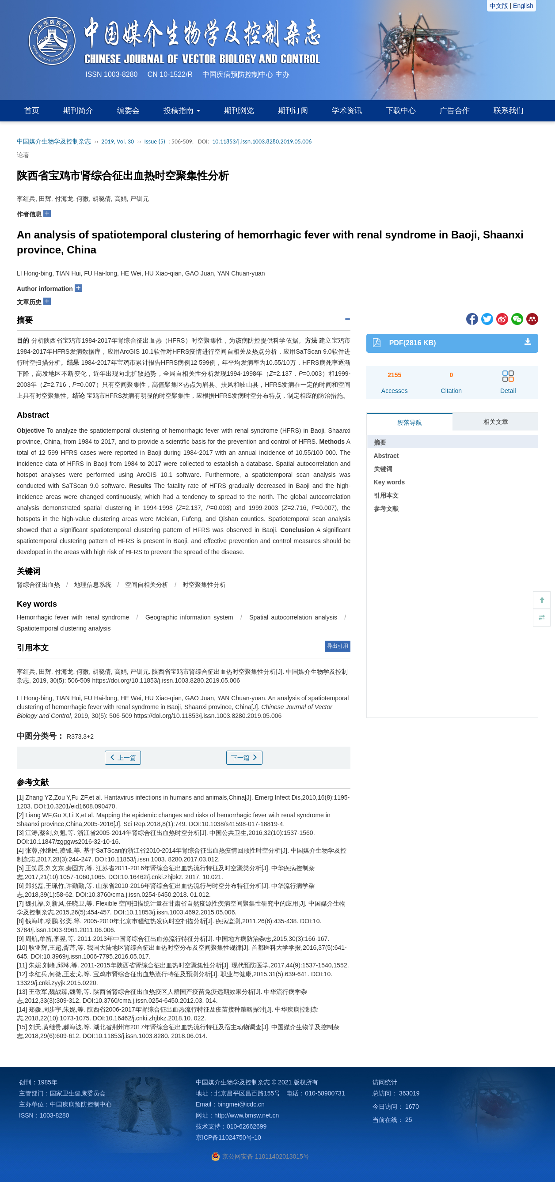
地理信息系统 (92, 584)
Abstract (386, 455)
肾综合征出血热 (38, 584)
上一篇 (123, 757)
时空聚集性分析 (204, 584)
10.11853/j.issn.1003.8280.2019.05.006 (262, 141)
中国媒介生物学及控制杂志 (54, 141)
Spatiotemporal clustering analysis (63, 628)
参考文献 (386, 508)
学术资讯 (347, 110)
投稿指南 (181, 110)
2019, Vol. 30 (117, 141)
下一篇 (244, 757)
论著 (23, 155)
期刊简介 (78, 110)
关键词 (383, 468)
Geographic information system (189, 617)
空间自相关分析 (146, 584)
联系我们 (509, 110)
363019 (409, 1093)
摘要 (380, 442)
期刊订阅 (293, 110)
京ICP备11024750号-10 (228, 1137)
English (523, 5)
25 (408, 1119)
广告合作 (455, 110)
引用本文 (386, 495)
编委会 (128, 110)
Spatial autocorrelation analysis (293, 617)
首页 (31, 110)
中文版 (499, 5)
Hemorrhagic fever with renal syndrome (73, 617)
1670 (412, 1106)
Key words (389, 482)
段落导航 (409, 422)
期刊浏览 (239, 110)
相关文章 (495, 421)
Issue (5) (154, 141)
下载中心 (401, 110)
